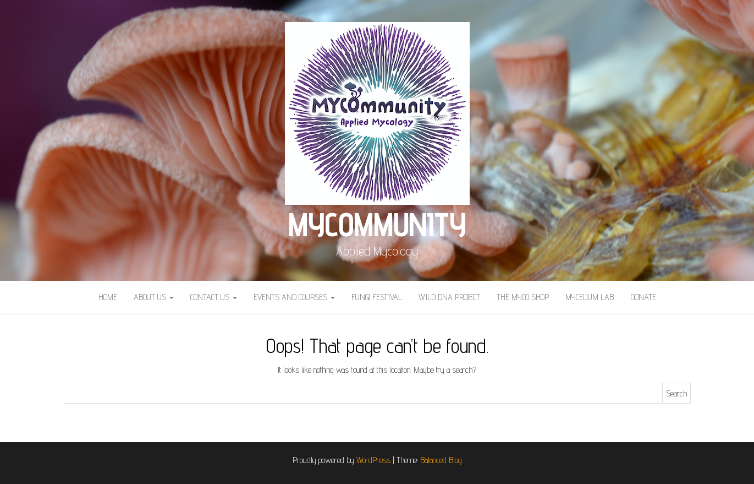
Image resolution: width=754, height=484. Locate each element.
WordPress (373, 460)
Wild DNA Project (449, 297)
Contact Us (213, 297)
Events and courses (294, 297)
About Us (154, 297)
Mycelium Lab (589, 297)
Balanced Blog (441, 460)
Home (107, 297)
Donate (643, 297)
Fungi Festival (376, 297)
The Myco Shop (523, 297)
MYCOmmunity (377, 224)
